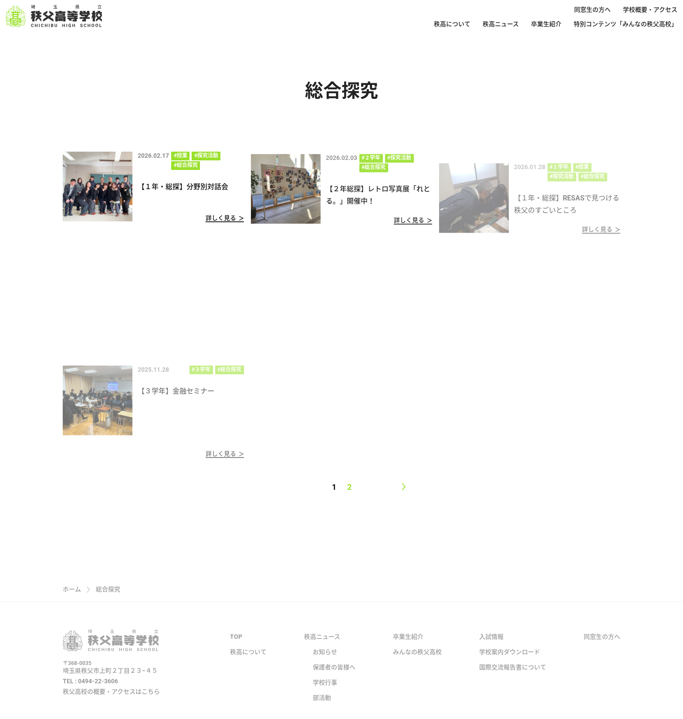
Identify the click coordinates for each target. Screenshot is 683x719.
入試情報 (491, 644)
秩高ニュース (501, 23)
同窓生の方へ (592, 9)
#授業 (180, 156)
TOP (236, 644)
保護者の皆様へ (334, 675)
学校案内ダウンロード (509, 660)
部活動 (322, 705)
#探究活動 (206, 156)
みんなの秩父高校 (417, 660)
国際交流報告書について (512, 675)
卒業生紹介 (546, 23)
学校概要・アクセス (650, 9)
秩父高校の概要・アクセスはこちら (111, 699)
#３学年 (201, 375)
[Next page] (403, 487)
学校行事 (325, 690)
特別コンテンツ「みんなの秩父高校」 (625, 23)
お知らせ (325, 660)
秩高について (452, 23)
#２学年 (371, 161)
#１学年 (559, 173)
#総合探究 (186, 165)
